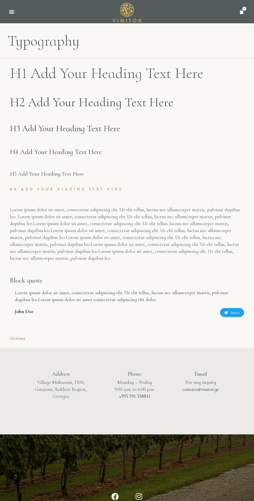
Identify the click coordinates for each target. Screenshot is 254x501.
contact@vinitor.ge (200, 389)
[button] (11, 11)
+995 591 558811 (134, 396)
